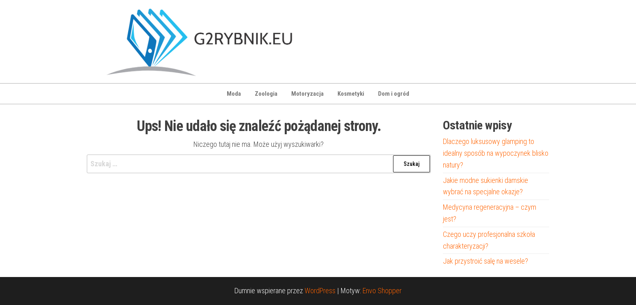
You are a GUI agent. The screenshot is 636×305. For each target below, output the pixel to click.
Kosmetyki (350, 93)
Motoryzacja (307, 93)
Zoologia (266, 93)
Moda (234, 93)
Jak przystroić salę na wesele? (485, 261)
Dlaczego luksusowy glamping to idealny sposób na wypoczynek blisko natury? (495, 153)
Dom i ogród (393, 93)
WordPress (320, 290)
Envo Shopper (382, 290)
